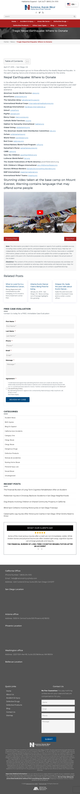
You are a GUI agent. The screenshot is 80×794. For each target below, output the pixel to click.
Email (8, 350)
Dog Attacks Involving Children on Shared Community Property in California (34, 502)
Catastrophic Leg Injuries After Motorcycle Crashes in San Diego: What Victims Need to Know (39, 515)
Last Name (10, 331)
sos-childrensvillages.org (47, 165)
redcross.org (18, 141)
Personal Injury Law (12, 467)
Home (15, 21)
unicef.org (14, 110)
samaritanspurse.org (28, 148)
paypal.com (15, 114)
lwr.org (27, 158)
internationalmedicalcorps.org (41, 103)
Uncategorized (10, 476)
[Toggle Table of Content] (26, 61)
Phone (9, 341)
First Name (11, 321)
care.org (12, 151)
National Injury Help (32, 783)
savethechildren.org (28, 155)
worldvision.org (22, 138)
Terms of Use (42, 783)
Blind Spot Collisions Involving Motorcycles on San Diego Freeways (31, 508)
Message (10, 360)
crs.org (28, 121)
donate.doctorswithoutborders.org (41, 169)
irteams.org (32, 175)
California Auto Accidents (13, 431)
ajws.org (35, 93)
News (12, 42)
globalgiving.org (23, 127)
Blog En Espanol (10, 426)
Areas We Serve (44, 21)
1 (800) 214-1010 (52, 2)
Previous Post (11, 239)
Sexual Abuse (9, 471)
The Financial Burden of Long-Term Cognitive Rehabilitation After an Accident (35, 490)
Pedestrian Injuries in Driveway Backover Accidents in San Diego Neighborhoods (36, 496)
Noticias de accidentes (13, 458)
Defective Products (22, 25)
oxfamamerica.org (18, 134)
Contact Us (62, 25)
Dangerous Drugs (11, 449)
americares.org (21, 97)
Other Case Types (41, 25)
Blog (53, 25)
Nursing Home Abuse (12, 462)
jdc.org (53, 131)
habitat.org (39, 124)
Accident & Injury (27, 21)
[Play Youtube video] (40, 212)
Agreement (11, 379)
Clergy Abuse (9, 440)
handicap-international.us (35, 107)
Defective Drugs (61, 21)
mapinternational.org (29, 172)
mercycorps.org (22, 117)
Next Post (70, 239)
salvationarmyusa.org (30, 100)
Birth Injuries (9, 422)
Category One (10, 435)
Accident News (10, 418)
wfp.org (40, 145)
